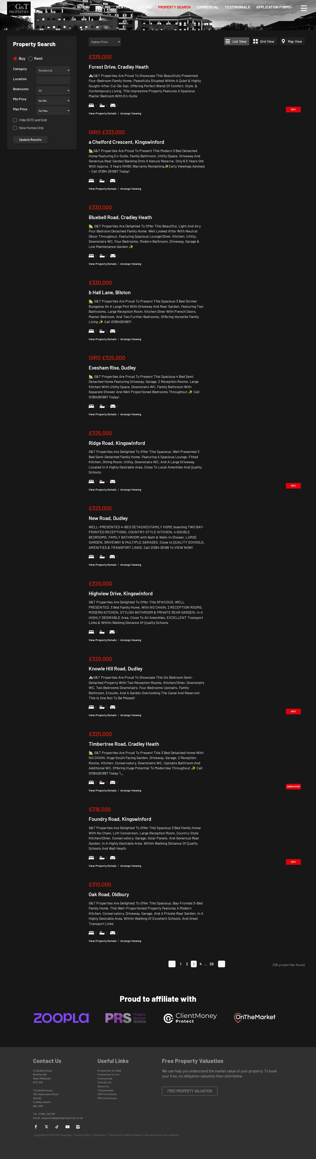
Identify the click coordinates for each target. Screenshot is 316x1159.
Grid (267, 41)
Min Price (19, 99)
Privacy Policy (82, 1135)
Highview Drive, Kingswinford (121, 593)
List (239, 41)
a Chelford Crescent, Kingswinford (126, 142)
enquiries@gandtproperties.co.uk (62, 1118)
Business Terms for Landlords (162, 1135)
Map (295, 41)
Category (20, 69)
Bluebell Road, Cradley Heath (120, 217)
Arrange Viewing (130, 113)
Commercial (208, 9)
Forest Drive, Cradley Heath (119, 67)
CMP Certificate (107, 1094)
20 (212, 964)
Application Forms (274, 9)
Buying (83, 9)
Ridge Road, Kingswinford (117, 443)
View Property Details (102, 113)
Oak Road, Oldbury (109, 894)
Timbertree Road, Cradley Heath (124, 744)
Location (20, 79)
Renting (123, 9)
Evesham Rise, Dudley (112, 368)
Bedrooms (21, 89)
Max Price (20, 109)
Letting (144, 9)
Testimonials (237, 9)
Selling (103, 9)
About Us (103, 1086)
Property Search (174, 9)
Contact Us (104, 1082)
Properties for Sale (109, 1070)
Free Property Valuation (189, 1091)
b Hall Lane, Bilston (110, 292)
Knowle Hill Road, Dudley (115, 668)
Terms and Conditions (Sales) (125, 1135)
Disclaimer (100, 1135)
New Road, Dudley (108, 518)
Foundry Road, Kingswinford (120, 819)
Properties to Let (108, 1074)
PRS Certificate (107, 1098)
